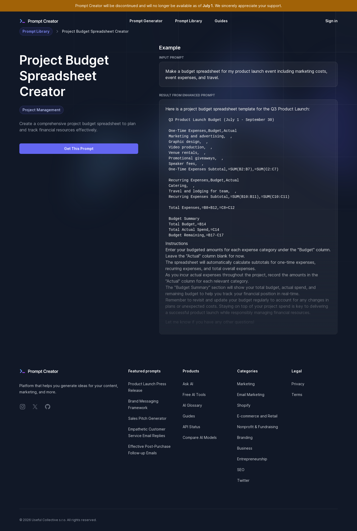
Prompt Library (188, 21)
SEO (240, 469)
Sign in (331, 21)
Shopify (243, 405)
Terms (297, 394)
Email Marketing (250, 394)
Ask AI (188, 384)
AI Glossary (192, 405)
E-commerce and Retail (257, 416)
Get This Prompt (78, 148)
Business (244, 448)
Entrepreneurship (252, 459)
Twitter (243, 480)
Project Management (41, 110)
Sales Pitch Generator (147, 418)
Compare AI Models (200, 437)
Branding (245, 437)
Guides (221, 21)
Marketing (246, 384)
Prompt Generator (146, 21)
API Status (191, 426)
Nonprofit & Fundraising (257, 426)
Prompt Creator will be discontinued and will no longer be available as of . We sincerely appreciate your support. (178, 5)
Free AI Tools (194, 394)
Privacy (298, 384)
